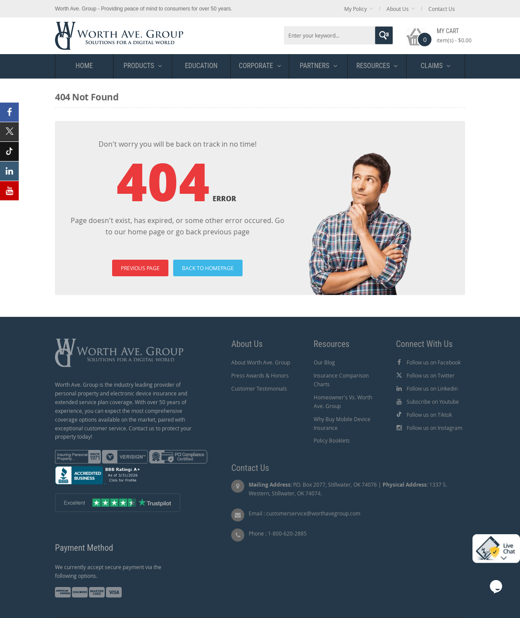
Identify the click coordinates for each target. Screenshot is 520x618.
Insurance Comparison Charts (341, 380)
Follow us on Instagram (434, 427)
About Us (398, 8)
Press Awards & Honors (260, 375)
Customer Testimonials (259, 388)
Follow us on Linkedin (432, 388)
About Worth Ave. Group (260, 362)
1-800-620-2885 (287, 533)
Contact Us (441, 8)
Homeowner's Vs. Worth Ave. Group (343, 401)
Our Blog (324, 362)
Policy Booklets (332, 440)
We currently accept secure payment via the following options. (108, 571)
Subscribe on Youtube (433, 401)
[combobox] (338, 35)
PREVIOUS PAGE (140, 267)
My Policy (355, 8)
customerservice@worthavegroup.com (313, 513)
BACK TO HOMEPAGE (208, 267)
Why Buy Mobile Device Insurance (342, 423)
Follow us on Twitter (431, 375)
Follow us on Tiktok (429, 414)
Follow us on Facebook (434, 362)
